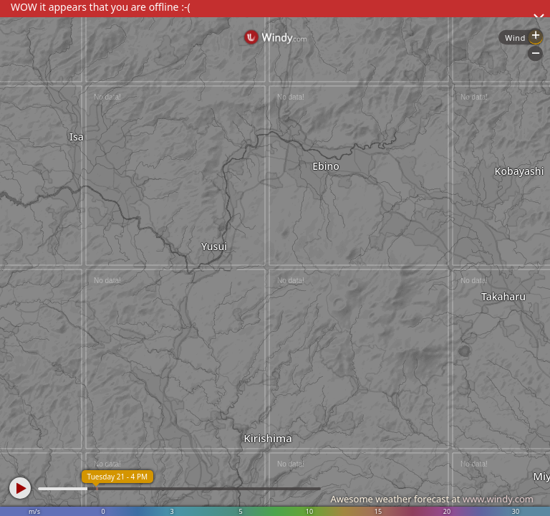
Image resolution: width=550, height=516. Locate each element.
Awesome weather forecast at (432, 498)
